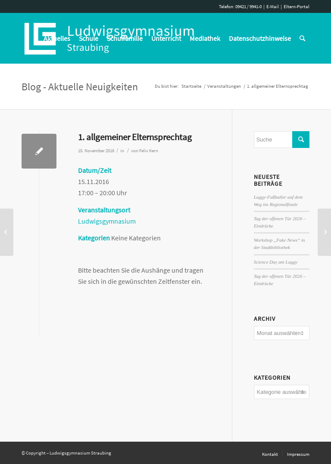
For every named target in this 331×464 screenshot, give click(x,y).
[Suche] (302, 38)
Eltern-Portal (296, 6)
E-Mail (272, 6)
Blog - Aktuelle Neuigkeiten (80, 86)
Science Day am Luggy (276, 261)
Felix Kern (148, 151)
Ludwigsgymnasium (107, 221)
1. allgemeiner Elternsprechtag (135, 137)
